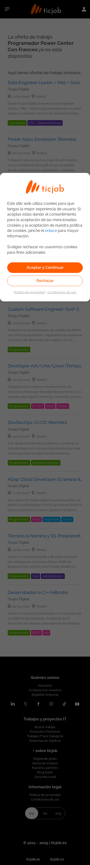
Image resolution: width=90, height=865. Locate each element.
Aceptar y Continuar (45, 267)
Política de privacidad (29, 292)
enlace (51, 230)
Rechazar (45, 280)
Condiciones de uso (62, 292)
